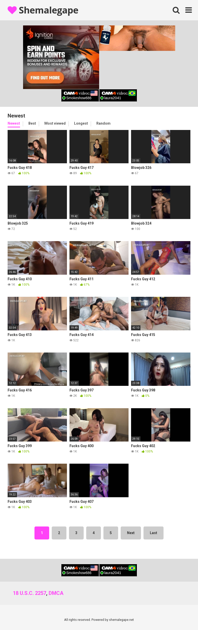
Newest (14, 123)
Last (153, 533)
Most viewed (55, 123)
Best (32, 123)
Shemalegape (43, 10)
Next (131, 533)
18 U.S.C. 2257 (29, 593)
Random (103, 123)
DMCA (56, 593)
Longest (81, 123)
